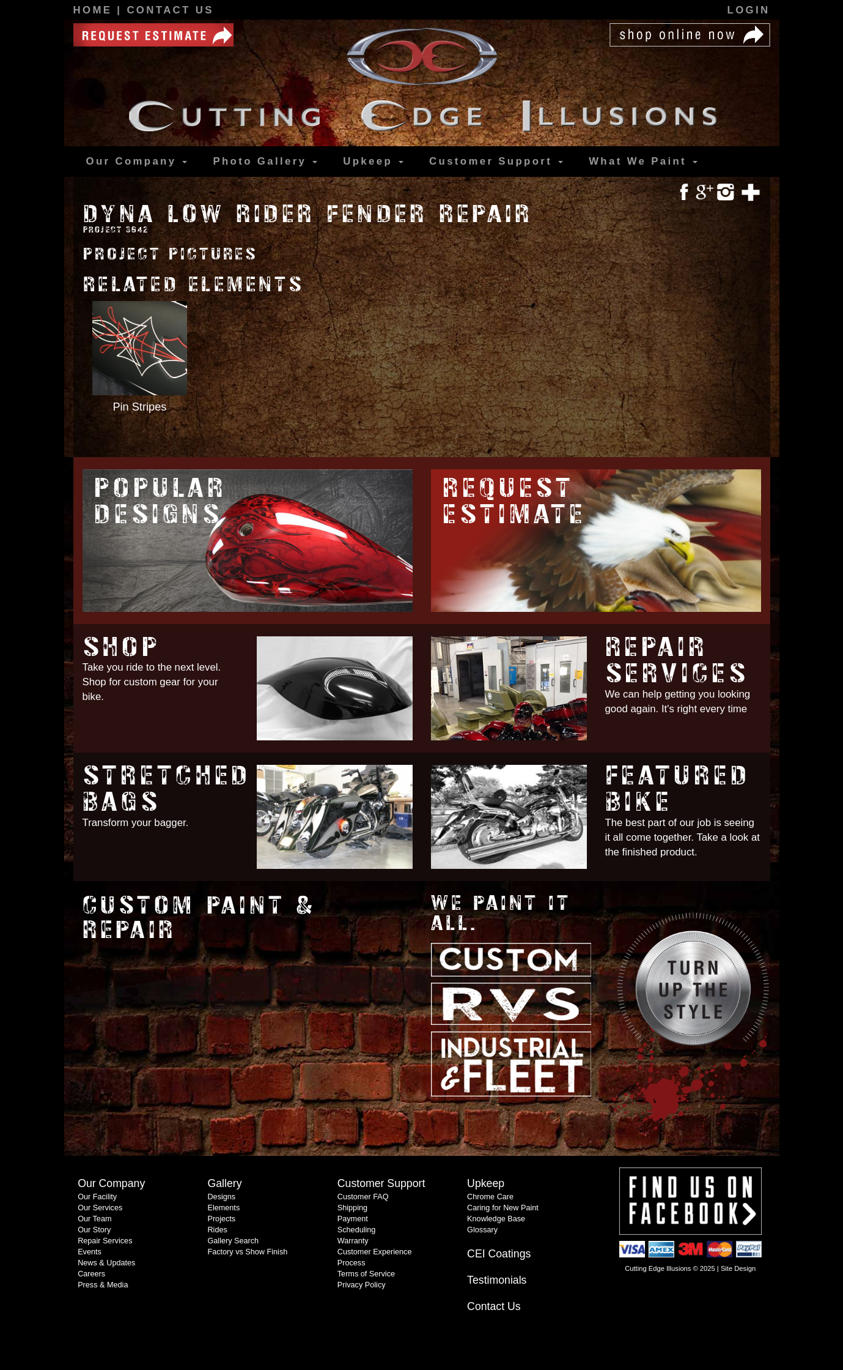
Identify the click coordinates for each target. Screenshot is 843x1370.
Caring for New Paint (503, 1208)
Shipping (352, 1208)
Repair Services (677, 660)
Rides (217, 1230)
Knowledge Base (496, 1219)
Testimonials (496, 1280)
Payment (352, 1219)
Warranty (353, 1241)
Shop (122, 647)
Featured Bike (678, 788)
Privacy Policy (361, 1285)
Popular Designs (160, 501)
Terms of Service (366, 1274)
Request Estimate (514, 501)
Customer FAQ (363, 1197)
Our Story (94, 1230)
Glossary (482, 1230)
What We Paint (643, 161)
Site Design (738, 1268)
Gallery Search (233, 1241)
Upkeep (373, 161)
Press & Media (103, 1285)
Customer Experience (374, 1252)
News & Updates (106, 1263)
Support (496, 161)
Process (351, 1263)
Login (748, 10)
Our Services (100, 1208)
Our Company (137, 161)
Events (89, 1252)
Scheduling (356, 1230)
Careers (91, 1274)
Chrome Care (490, 1197)
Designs (221, 1197)
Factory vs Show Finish (247, 1252)
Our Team (94, 1219)
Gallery (265, 161)
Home (95, 10)
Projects (221, 1219)
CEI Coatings (499, 1254)
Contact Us (170, 10)
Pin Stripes (139, 407)
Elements (223, 1208)
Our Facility (97, 1197)
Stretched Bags (167, 788)
